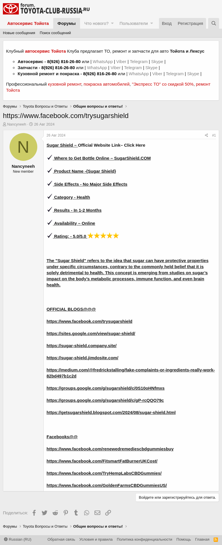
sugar (139, 260)
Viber (121, 61)
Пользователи (133, 23)
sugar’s (200, 272)
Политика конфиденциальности (144, 539)
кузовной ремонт (64, 84)
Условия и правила (96, 539)
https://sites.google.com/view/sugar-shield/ (91, 333)
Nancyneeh (16, 124)
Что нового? (96, 23)
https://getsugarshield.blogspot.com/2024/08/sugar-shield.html (111, 412)
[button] (112, 23)
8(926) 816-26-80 (64, 61)
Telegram (139, 61)
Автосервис (30, 61)
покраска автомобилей (107, 84)
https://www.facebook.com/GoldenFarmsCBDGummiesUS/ (107, 485)
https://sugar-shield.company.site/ (81, 345)
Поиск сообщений (55, 33)
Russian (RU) (18, 539)
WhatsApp (103, 61)
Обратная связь (61, 539)
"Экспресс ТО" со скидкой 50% (162, 84)
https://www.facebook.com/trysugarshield (89, 321)
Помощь (183, 539)
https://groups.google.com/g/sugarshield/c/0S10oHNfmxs (105, 388)
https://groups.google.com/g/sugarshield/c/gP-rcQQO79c (105, 400)
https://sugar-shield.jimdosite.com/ (82, 357)
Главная (202, 539)
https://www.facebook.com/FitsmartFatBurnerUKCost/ (102, 461)
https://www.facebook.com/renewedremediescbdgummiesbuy (110, 448)
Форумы (67, 23)
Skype (157, 61)
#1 (214, 135)
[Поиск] (213, 23)
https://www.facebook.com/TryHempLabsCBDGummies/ (104, 473)
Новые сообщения (19, 33)
